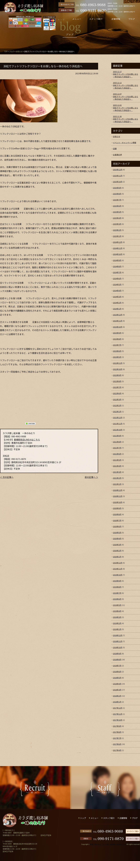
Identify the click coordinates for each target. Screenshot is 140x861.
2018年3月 (117, 689)
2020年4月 (117, 538)
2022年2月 (117, 405)
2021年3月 (117, 472)
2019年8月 (117, 587)
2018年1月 (117, 702)
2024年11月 (117, 248)
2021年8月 (117, 442)
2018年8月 (117, 659)
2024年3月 (117, 296)
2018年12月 (117, 635)
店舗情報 (123, 818)
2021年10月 (117, 429)
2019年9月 (117, 581)
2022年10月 (117, 369)
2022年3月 (117, 399)
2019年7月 (117, 593)
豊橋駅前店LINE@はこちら (27, 439)
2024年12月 (117, 242)
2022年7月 (117, 387)
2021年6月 (117, 454)
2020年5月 (117, 532)
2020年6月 (117, 526)
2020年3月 (117, 544)
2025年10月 (117, 181)
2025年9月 (117, 187)
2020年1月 (117, 556)
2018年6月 (117, 671)
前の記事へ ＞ (91, 477)
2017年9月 (117, 726)
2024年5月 (117, 284)
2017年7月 (117, 738)
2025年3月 (117, 224)
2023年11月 (117, 321)
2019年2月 (117, 623)
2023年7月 (117, 345)
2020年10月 (117, 502)
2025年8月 (117, 193)
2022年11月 (117, 363)
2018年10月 (117, 647)
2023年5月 (117, 357)
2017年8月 (117, 732)
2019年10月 (117, 575)
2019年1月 (117, 629)
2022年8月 (117, 381)
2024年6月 (117, 278)
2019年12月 (117, 563)
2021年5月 (117, 460)
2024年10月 (117, 254)
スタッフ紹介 (109, 818)
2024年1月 (117, 308)
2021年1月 (117, 484)
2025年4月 (117, 218)
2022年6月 (117, 393)
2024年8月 (117, 266)
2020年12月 (117, 490)
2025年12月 (117, 169)
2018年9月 (117, 653)
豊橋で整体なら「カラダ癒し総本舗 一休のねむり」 (108, 844)
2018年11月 (117, 641)
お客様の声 (117, 154)
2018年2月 (117, 696)
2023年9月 (117, 333)
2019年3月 (117, 617)
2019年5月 (117, 605)
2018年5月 (117, 677)
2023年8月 (117, 339)
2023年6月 (117, 351)
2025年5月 (117, 212)
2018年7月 (117, 665)
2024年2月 (117, 302)
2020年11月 (117, 496)
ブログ (11, 51)
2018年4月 (117, 684)
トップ (83, 818)
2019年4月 (117, 611)
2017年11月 (117, 714)
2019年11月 (117, 569)
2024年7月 (117, 272)
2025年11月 (117, 175)
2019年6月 (117, 599)
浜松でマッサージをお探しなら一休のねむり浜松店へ (125, 74)
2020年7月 (117, 520)
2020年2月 (117, 550)
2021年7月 (117, 448)
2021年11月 (117, 423)
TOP (5, 51)
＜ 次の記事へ (6, 477)
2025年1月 (117, 236)
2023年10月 (117, 327)
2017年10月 (117, 720)
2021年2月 (117, 478)
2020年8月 (117, 514)
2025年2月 (117, 230)
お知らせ (19, 51)
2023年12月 (117, 314)
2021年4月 (117, 466)
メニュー (94, 818)
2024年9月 (117, 260)
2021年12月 (117, 417)
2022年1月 (117, 411)
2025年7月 (117, 200)
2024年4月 (117, 290)
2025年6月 (117, 206)
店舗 (115, 148)
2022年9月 (117, 375)
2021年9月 (117, 435)
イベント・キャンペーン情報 (124, 142)
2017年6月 (117, 744)
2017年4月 (117, 750)
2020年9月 (117, 508)
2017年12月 (117, 708)
